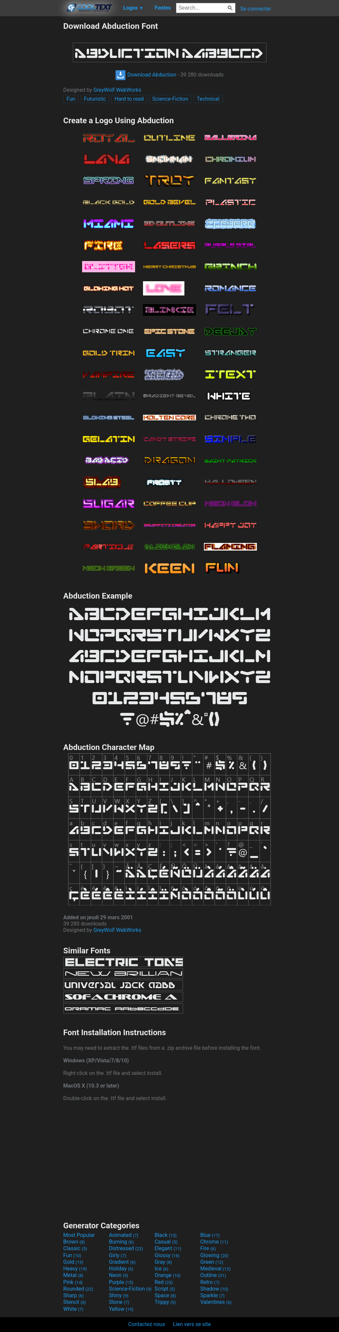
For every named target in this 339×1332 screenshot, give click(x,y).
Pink (73, 1282)
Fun (71, 99)
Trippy (165, 1302)
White (73, 1309)
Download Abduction (145, 75)
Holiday (121, 1268)
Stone (119, 1302)
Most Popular (79, 1235)
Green (211, 1262)
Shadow (214, 1289)
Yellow (121, 1309)
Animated (123, 1235)
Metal (73, 1275)
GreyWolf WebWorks (117, 90)
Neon (118, 1275)
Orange (168, 1275)
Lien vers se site (192, 1324)
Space (165, 1295)
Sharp (73, 1295)
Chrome (214, 1242)
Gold (73, 1262)
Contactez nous (146, 1324)
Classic (75, 1248)
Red (164, 1282)
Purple (121, 1282)
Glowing (214, 1255)
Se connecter (255, 9)
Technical (208, 99)
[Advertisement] (31, 120)
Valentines (216, 1302)
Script (165, 1289)
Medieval (215, 1268)
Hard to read (129, 99)
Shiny (118, 1295)
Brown (74, 1242)
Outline (213, 1275)
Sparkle (212, 1295)
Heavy (75, 1268)
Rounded (78, 1289)
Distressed (126, 1248)
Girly (117, 1255)
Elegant (168, 1248)
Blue (210, 1235)
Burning (121, 1242)
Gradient (122, 1262)
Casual (166, 1242)
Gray (163, 1262)
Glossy (167, 1255)
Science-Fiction (170, 99)
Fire (208, 1248)
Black (166, 1235)
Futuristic (95, 99)
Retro (209, 1282)
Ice (161, 1268)
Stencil (74, 1302)
